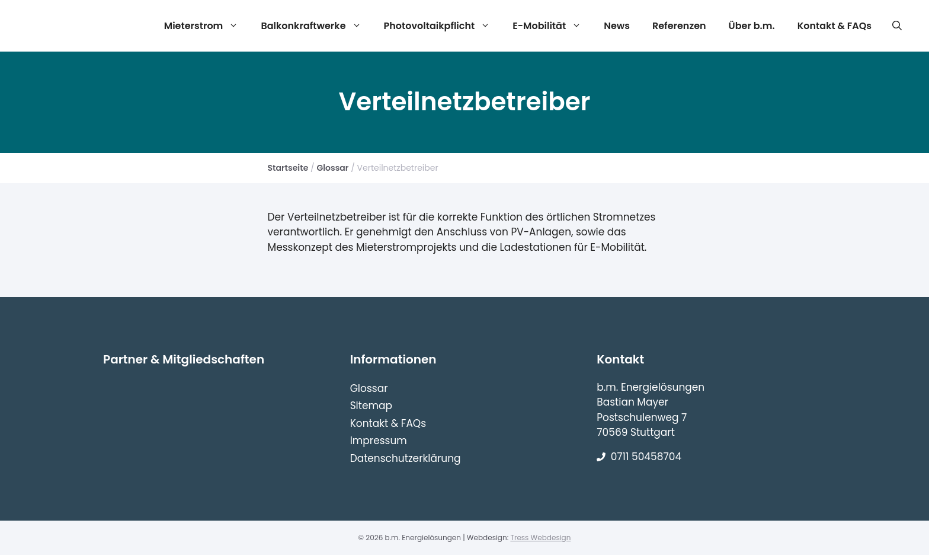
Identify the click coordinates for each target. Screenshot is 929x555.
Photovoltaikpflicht (442, 26)
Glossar (332, 168)
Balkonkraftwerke (315, 26)
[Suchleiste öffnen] (897, 26)
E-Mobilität (551, 26)
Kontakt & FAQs (834, 26)
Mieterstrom (206, 26)
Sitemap (371, 405)
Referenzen (679, 26)
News (617, 26)
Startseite (288, 168)
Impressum (378, 440)
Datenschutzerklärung (405, 458)
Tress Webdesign (540, 537)
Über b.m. (752, 26)
